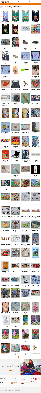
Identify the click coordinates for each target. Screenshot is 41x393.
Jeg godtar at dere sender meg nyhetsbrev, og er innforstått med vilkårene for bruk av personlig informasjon (15, 382)
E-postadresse (23, 378)
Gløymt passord (29, 383)
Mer (36, 1)
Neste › (22, 357)
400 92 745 (3, 379)
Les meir (10, 370)
